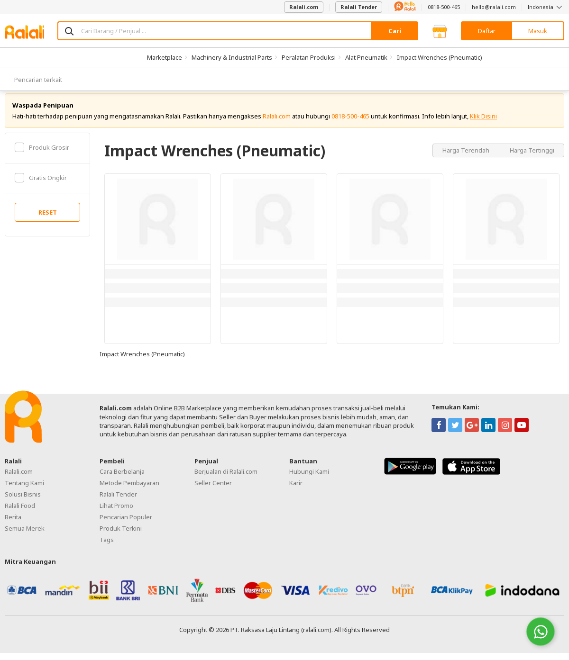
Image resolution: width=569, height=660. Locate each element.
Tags (107, 547)
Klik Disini (483, 123)
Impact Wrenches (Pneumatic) (439, 57)
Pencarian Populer (126, 524)
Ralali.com (303, 6)
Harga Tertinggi (532, 157)
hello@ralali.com (494, 6)
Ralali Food (20, 513)
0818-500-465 (444, 6)
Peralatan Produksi (309, 57)
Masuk (537, 31)
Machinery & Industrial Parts (232, 57)
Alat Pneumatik (366, 57)
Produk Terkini (121, 536)
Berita (13, 524)
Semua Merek (25, 536)
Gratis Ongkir (41, 185)
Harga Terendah (466, 157)
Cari (394, 31)
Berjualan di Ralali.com (225, 479)
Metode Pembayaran (129, 490)
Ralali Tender (358, 6)
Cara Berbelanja (122, 479)
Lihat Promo (116, 513)
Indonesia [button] (546, 6)
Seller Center (213, 490)
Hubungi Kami (309, 479)
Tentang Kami (24, 490)
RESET (47, 220)
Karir (296, 490)
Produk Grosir (42, 154)
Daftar (487, 31)
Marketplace (164, 57)
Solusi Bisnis (23, 501)
